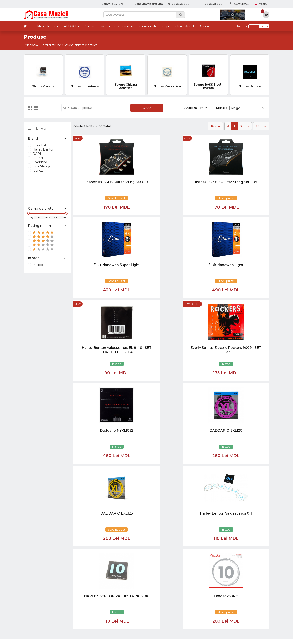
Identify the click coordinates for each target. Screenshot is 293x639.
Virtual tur (169, 577)
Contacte (207, 26)
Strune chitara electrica (80, 45)
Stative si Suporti (221, 618)
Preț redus (132, 221)
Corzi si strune (51, 45)
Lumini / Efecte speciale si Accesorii (236, 605)
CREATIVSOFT (258, 633)
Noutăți (167, 573)
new (77, 138)
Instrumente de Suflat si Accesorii (235, 591)
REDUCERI (72, 26)
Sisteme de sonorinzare (117, 26)
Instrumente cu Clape (226, 582)
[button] (113, 526)
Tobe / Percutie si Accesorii (229, 577)
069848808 (179, 3)
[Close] (159, 546)
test (164, 587)
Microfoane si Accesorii (226, 596)
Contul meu (242, 3)
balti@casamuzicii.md (44, 514)
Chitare (90, 26)
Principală (31, 45)
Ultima (261, 126)
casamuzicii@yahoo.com (46, 506)
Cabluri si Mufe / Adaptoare (230, 609)
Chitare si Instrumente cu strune (234, 573)
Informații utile (185, 26)
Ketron (167, 582)
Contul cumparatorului (179, 600)
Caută (147, 108)
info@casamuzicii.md (43, 510)
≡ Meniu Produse (47, 26)
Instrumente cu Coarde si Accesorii (236, 587)
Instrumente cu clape (154, 26)
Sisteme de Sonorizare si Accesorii (235, 600)
